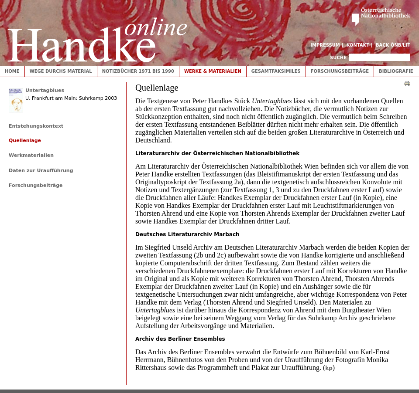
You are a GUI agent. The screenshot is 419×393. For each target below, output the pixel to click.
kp (329, 368)
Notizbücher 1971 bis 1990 (138, 71)
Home (12, 71)
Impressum (325, 45)
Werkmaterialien (31, 155)
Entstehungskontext (36, 126)
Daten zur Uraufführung (41, 170)
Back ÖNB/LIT (393, 45)
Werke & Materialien (212, 71)
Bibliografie (396, 71)
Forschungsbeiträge (340, 71)
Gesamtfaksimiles (276, 71)
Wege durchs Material (61, 71)
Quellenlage (25, 140)
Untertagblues (44, 90)
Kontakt (358, 45)
